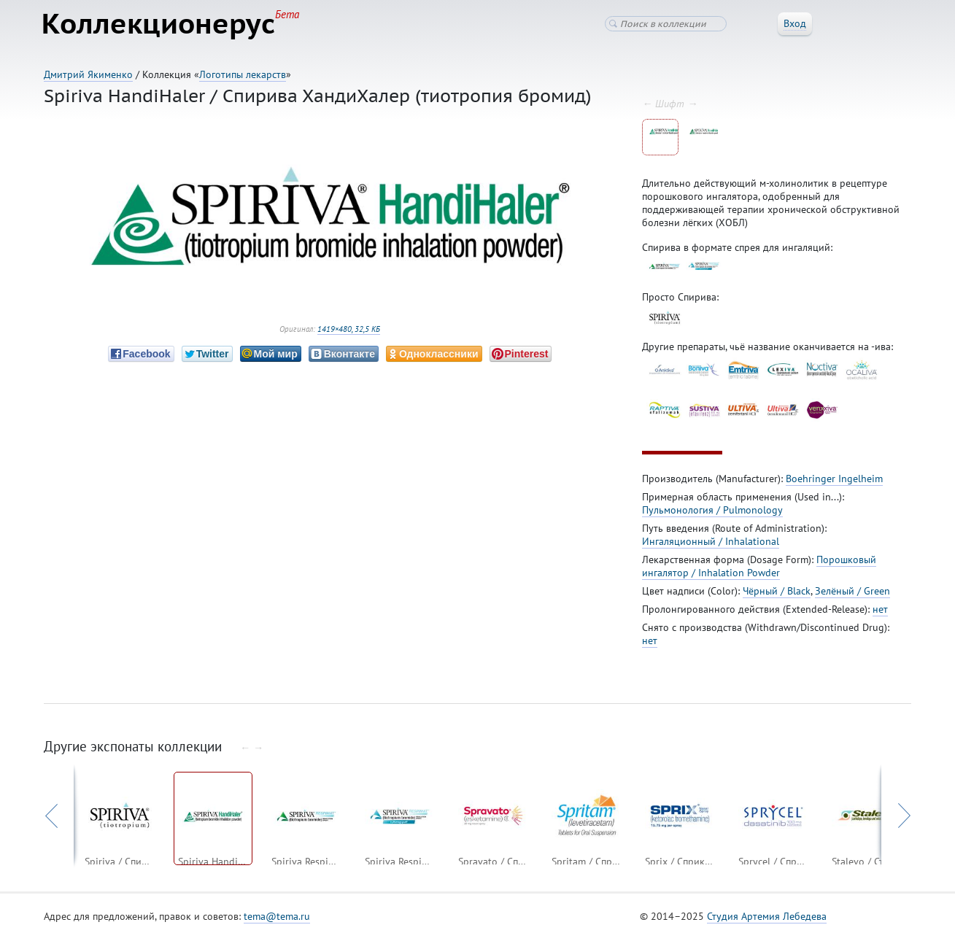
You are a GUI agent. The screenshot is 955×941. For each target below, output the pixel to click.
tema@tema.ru (277, 918)
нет (880, 611)
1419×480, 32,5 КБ (348, 331)
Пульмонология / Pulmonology (712, 512)
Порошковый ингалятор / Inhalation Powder (759, 568)
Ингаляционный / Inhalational (710, 543)
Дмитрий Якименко (88, 74)
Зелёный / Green (852, 593)
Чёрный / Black (777, 593)
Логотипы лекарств (242, 74)
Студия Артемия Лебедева (767, 918)
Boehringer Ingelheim (834, 480)
